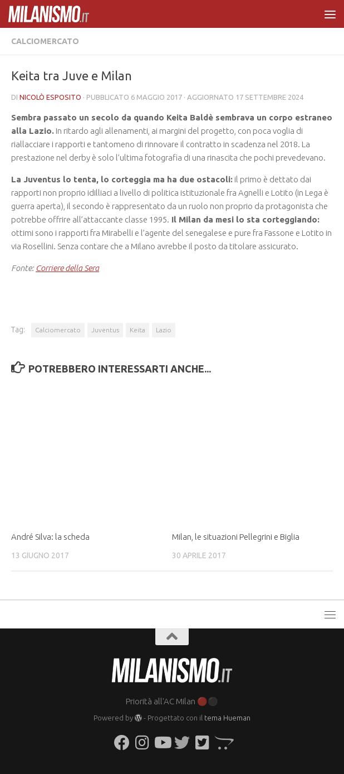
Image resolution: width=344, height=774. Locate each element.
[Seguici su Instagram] (142, 743)
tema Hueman (227, 718)
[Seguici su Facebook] (122, 743)
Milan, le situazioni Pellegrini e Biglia (235, 536)
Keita (137, 329)
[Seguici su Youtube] (162, 743)
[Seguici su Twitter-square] (202, 743)
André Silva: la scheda (50, 536)
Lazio (163, 329)
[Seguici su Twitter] (182, 743)
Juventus (105, 329)
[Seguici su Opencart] (222, 743)
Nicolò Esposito (50, 97)
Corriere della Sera (67, 268)
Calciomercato (45, 41)
